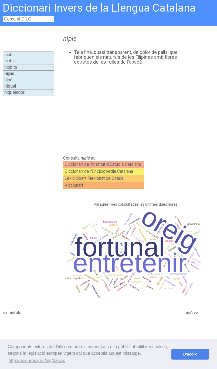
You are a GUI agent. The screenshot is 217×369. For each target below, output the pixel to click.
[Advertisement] (119, 110)
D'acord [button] (190, 354)
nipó (8, 80)
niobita (10, 67)
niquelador (14, 92)
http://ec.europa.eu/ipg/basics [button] (37, 360)
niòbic (10, 60)
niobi (8, 54)
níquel (10, 86)
